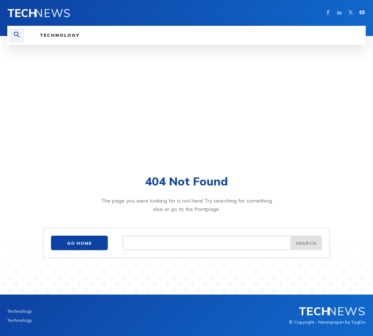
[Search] (306, 243)
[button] (16, 35)
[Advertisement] (186, 99)
